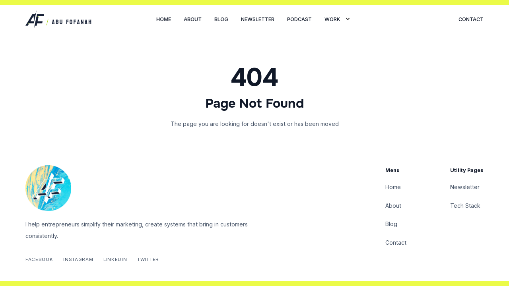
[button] (337, 19)
